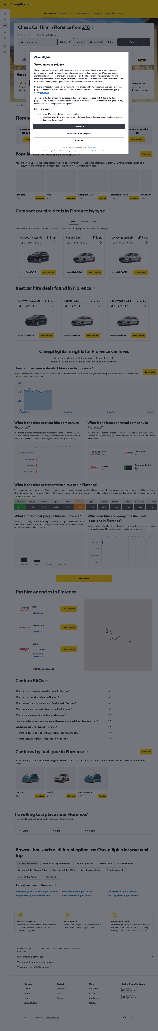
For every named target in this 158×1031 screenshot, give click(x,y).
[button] (79, 126)
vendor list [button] (44, 92)
